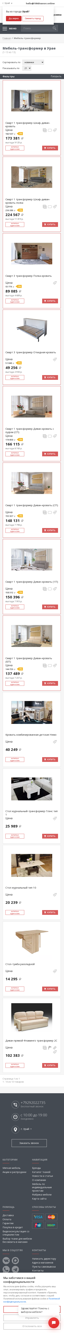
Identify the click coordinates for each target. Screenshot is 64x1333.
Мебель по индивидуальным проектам (42, 1187)
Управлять (32, 1317)
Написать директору (44, 1258)
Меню (13, 28)
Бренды (36, 1168)
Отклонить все (32, 1326)
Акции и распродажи (14, 1172)
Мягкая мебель (11, 1168)
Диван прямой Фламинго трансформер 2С (31, 1040)
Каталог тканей (41, 1172)
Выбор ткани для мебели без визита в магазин (17, 1240)
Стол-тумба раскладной (20, 964)
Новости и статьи (42, 1176)
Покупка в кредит (13, 1227)
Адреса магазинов (42, 1262)
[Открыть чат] (53, 1322)
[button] (54, 28)
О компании (39, 1180)
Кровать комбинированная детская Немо (30, 734)
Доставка (8, 1215)
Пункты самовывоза (44, 1266)
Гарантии (8, 1223)
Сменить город (33, 18)
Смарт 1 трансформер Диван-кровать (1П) (31, 581)
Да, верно (14, 18)
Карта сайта (39, 1198)
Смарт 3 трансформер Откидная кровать (30, 352)
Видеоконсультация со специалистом (16, 1233)
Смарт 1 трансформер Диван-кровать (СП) (31, 505)
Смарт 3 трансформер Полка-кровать (28, 275)
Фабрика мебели (42, 1194)
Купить (51, 148)
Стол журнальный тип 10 (20, 887)
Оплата (7, 1219)
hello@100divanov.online (40, 3)
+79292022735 (33, 1102)
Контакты (38, 1270)
